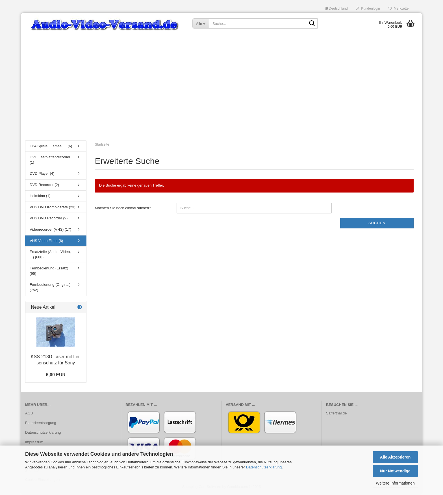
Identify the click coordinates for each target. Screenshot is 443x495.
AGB (29, 414)
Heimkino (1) (40, 197)
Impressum (34, 443)
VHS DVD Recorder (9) (49, 219)
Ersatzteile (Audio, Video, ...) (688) (50, 255)
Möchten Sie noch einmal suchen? (123, 209)
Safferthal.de (336, 414)
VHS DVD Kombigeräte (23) (52, 208)
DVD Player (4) (42, 174)
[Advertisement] (221, 94)
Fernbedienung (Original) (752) (50, 288)
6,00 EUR (56, 375)
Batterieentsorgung (40, 423)
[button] (336, 8)
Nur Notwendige (395, 471)
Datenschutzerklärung (264, 467)
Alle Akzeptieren (395, 457)
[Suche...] (200, 23)
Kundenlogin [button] (368, 8)
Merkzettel (398, 8)
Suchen (377, 224)
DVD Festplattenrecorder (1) (50, 161)
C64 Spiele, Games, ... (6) (51, 147)
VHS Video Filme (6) (46, 241)
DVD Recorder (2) (44, 185)
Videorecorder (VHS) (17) (50, 230)
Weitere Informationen (395, 483)
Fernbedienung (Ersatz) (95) (49, 272)
